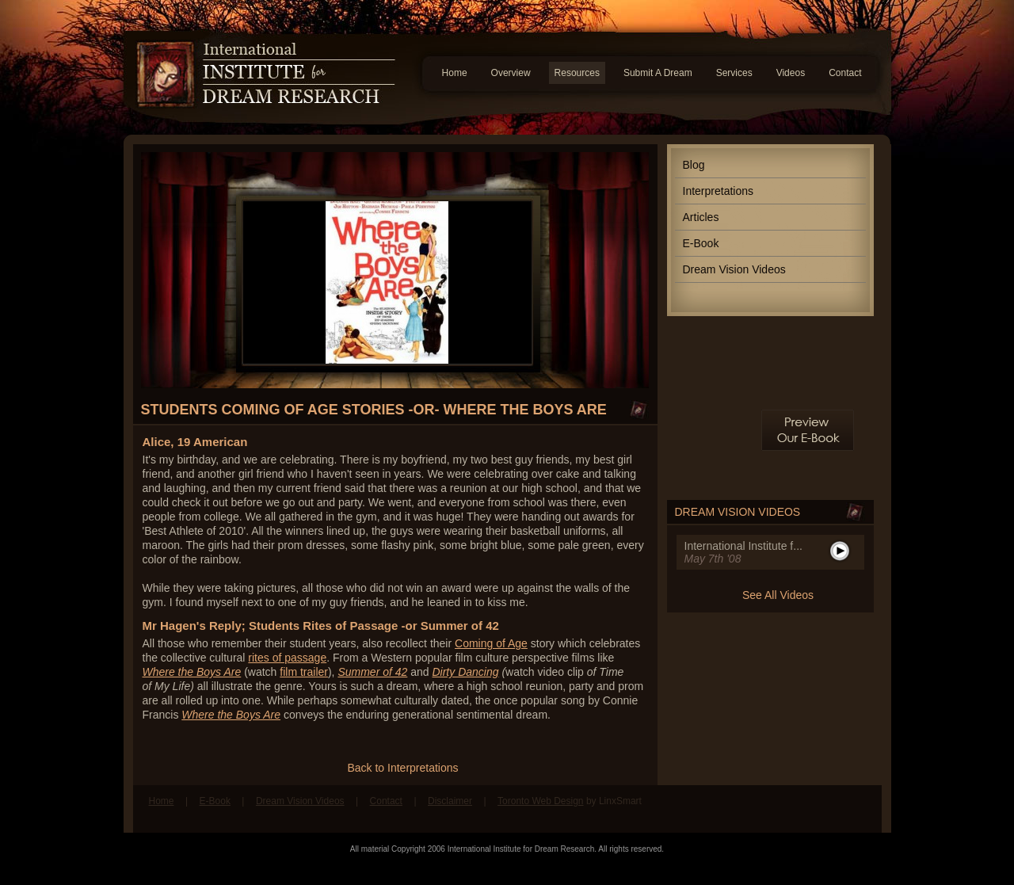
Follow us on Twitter (858, 809)
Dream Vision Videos (734, 269)
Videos (790, 72)
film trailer (304, 672)
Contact (845, 72)
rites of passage (287, 657)
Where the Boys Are (230, 714)
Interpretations (718, 191)
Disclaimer (450, 801)
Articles (701, 217)
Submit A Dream (657, 72)
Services (734, 72)
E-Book (701, 243)
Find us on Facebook (828, 809)
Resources (577, 72)
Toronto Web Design (540, 801)
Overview (511, 72)
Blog (694, 164)
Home (454, 72)
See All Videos (778, 595)
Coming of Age (491, 643)
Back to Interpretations (402, 767)
